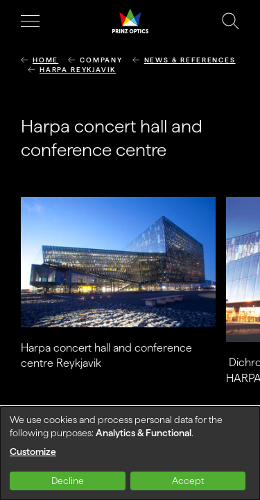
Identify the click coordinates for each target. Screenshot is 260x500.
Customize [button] (33, 451)
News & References (190, 60)
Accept (188, 480)
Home (45, 60)
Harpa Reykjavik (78, 70)
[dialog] (130, 453)
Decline (67, 480)
